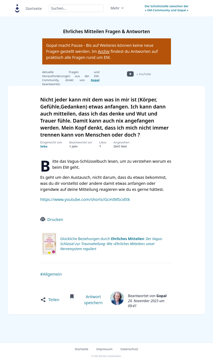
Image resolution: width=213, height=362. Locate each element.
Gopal (95, 80)
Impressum (104, 349)
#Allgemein (51, 274)
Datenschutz (129, 349)
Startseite (34, 8)
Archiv (104, 51)
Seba (43, 146)
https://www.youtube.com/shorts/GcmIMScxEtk (85, 199)
